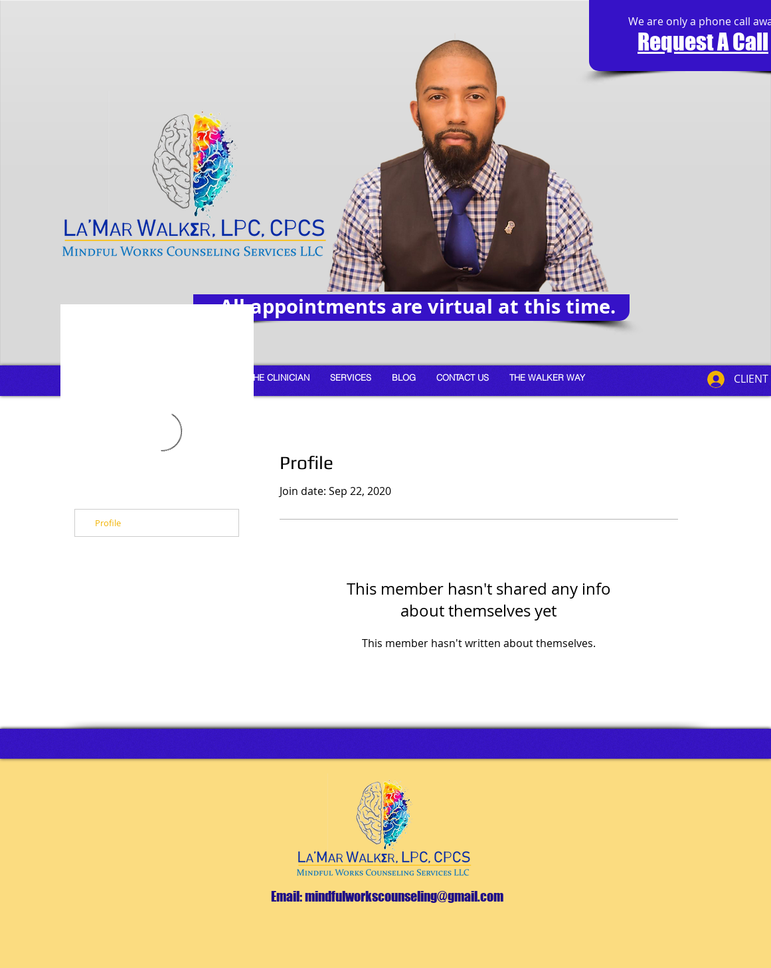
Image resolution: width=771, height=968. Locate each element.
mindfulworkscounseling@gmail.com (404, 896)
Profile (108, 523)
